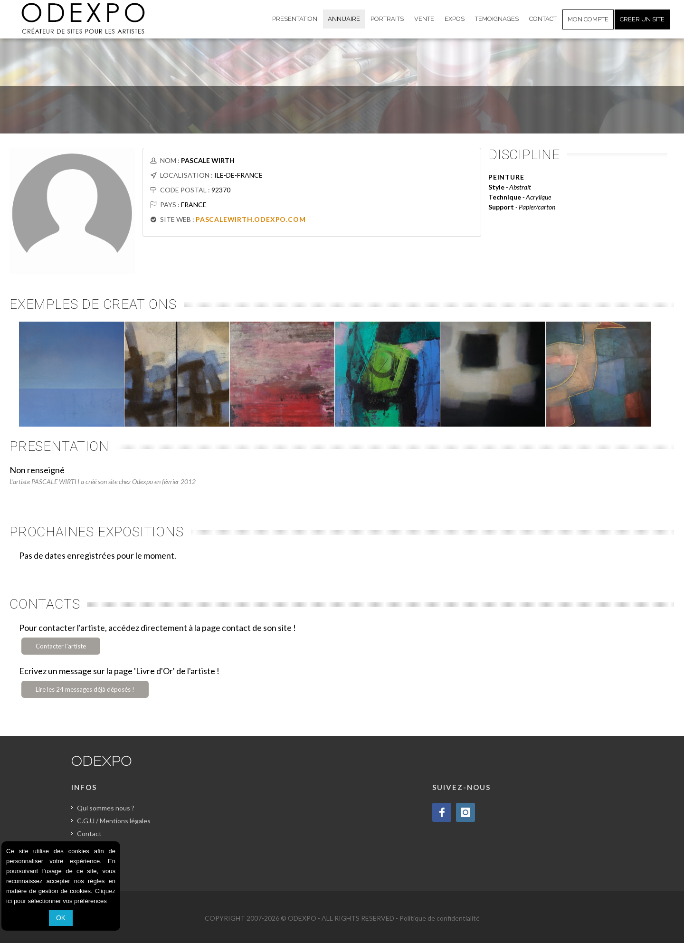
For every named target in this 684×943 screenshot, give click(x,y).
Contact (89, 833)
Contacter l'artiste (61, 646)
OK (61, 918)
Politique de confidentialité (439, 918)
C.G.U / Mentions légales (114, 821)
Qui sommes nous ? (105, 808)
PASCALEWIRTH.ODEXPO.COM (250, 219)
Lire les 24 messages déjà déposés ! (85, 689)
